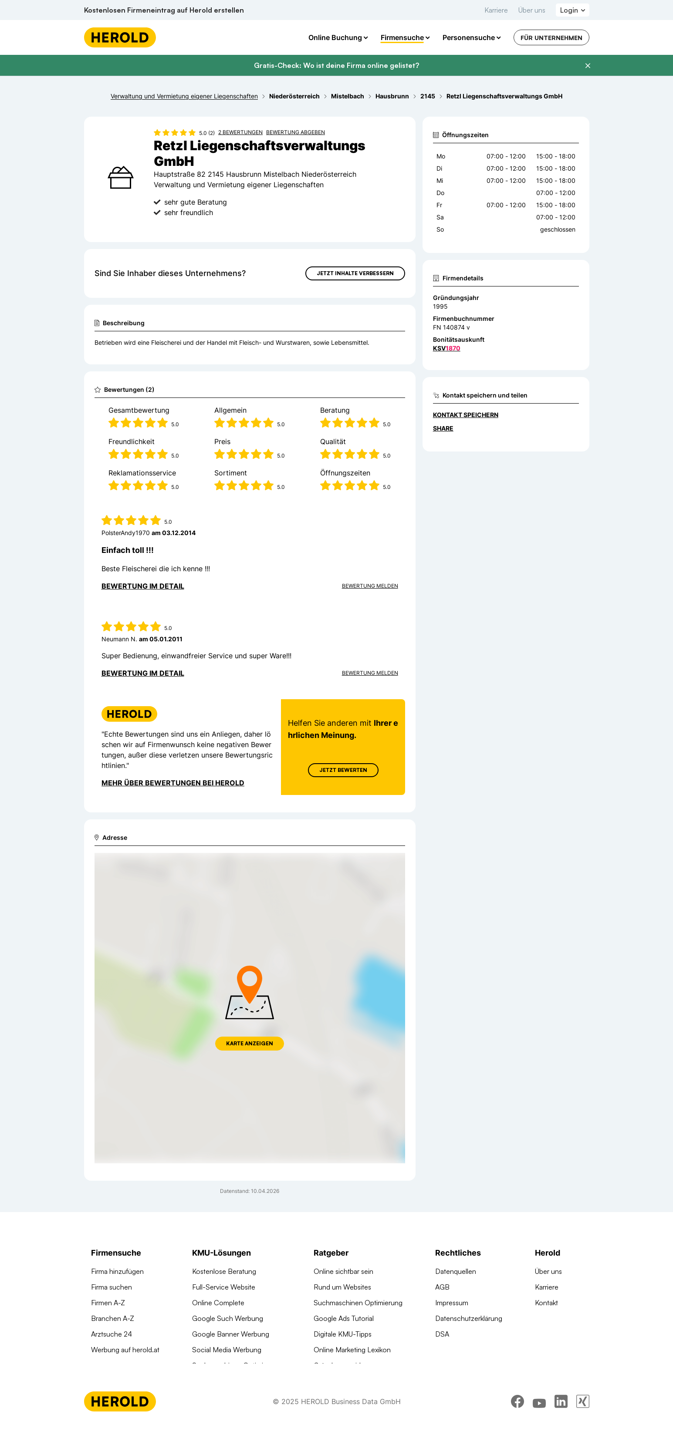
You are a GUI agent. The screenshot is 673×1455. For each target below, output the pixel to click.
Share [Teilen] (443, 428)
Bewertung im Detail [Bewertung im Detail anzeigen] (142, 586)
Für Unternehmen (551, 37)
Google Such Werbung (227, 1318)
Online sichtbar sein (343, 1271)
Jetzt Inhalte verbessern (355, 273)
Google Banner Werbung (230, 1334)
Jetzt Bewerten (343, 770)
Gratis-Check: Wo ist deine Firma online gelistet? (336, 65)
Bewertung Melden (370, 586)
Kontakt (546, 1302)
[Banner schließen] (587, 66)
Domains (205, 1381)
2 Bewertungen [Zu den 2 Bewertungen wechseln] (240, 132)
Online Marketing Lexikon (352, 1349)
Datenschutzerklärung (468, 1318)
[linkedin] (561, 1431)
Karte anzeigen (249, 1043)
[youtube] (539, 1431)
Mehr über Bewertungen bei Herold (172, 782)
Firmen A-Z (108, 1302)
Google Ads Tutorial (344, 1318)
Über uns (531, 10)
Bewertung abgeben (295, 132)
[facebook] (517, 1431)
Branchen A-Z (112, 1318)
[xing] (582, 1431)
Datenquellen (455, 1271)
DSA (442, 1334)
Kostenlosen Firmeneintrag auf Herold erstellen (164, 10)
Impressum (451, 1302)
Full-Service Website (223, 1287)
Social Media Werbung (226, 1349)
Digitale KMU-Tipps (343, 1334)
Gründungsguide (339, 1365)
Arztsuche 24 (111, 1334)
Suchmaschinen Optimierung (236, 1365)
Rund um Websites (342, 1287)
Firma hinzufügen (117, 1271)
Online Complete (218, 1302)
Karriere (496, 10)
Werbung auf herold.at (125, 1349)
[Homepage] (120, 37)
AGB (442, 1287)
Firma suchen (111, 1287)
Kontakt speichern (465, 414)
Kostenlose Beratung (224, 1271)
